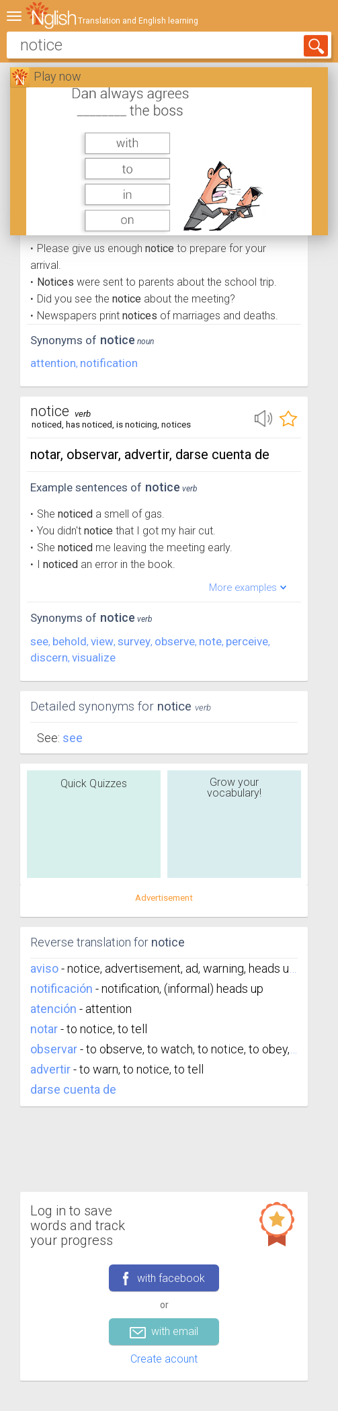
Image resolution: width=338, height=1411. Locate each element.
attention (53, 363)
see (39, 641)
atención (53, 1009)
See (72, 738)
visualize (94, 657)
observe (175, 641)
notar (44, 1029)
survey (134, 641)
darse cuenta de (73, 1089)
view (102, 641)
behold (69, 641)
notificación (61, 988)
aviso (44, 968)
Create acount (164, 1359)
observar (53, 1049)
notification (109, 363)
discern (49, 657)
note (210, 641)
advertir (50, 1069)
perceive (247, 641)
